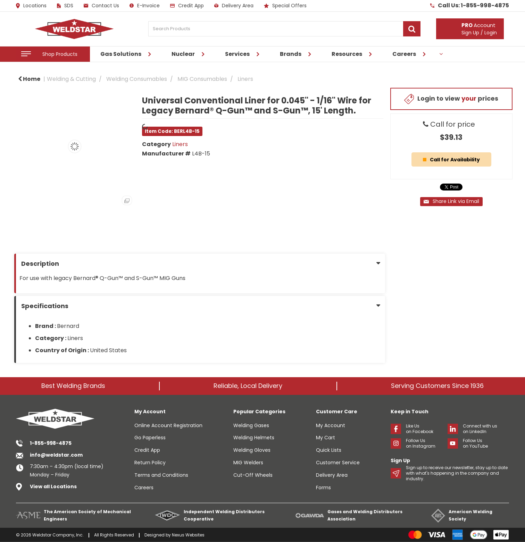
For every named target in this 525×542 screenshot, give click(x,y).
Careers (404, 54)
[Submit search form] (411, 28)
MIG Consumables (202, 79)
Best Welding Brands (73, 385)
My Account (330, 425)
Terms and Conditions (161, 475)
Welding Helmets (253, 437)
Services (237, 54)
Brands (290, 54)
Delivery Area (233, 5)
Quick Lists (328, 450)
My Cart (325, 437)
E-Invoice (145, 5)
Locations (31, 6)
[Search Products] (284, 28)
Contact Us (101, 5)
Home (29, 79)
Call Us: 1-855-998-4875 (469, 5)
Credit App (187, 5)
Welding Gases (251, 425)
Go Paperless (150, 437)
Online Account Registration (168, 425)
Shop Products (59, 54)
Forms (323, 487)
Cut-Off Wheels (253, 475)
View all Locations (53, 486)
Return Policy (150, 462)
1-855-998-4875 (51, 443)
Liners (245, 79)
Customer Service (338, 462)
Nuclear (183, 54)
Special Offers (285, 5)
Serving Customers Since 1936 (437, 385)
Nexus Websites (188, 535)
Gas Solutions (120, 54)
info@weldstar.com (56, 454)
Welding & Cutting (71, 79)
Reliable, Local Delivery (248, 385)
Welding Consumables (136, 79)
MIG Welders (248, 462)
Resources (347, 54)
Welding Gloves (251, 450)
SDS (65, 5)
